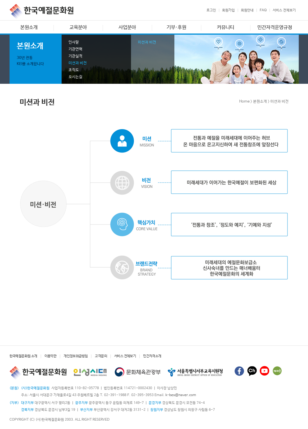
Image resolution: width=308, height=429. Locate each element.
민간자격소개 (152, 356)
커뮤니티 (225, 27)
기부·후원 (176, 27)
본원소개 (29, 27)
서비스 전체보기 (284, 10)
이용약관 (51, 356)
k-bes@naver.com (180, 395)
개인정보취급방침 (76, 356)
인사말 (74, 42)
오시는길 (75, 77)
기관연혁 (75, 49)
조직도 (74, 70)
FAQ (263, 10)
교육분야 (78, 27)
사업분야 (127, 27)
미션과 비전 (78, 63)
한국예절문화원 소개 (23, 356)
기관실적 (75, 56)
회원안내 (247, 10)
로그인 (211, 10)
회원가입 (228, 10)
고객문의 (101, 356)
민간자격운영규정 (274, 27)
